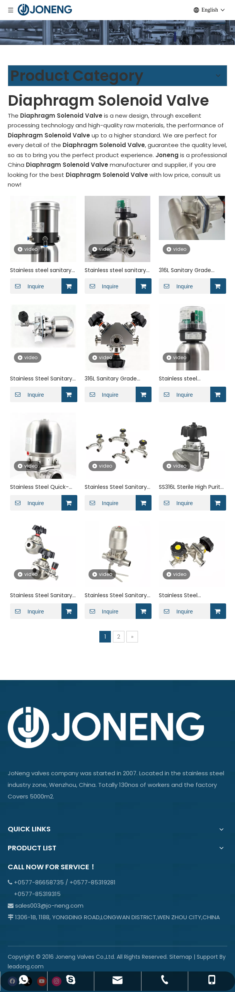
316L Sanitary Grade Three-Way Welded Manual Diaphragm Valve (185, 270)
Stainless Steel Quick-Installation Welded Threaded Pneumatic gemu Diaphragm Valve (42, 487)
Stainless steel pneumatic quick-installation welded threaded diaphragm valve (187, 379)
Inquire (27, 286)
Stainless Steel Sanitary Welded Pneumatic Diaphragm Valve (116, 595)
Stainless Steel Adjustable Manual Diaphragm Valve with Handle (188, 595)
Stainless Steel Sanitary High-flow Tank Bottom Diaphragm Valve (41, 595)
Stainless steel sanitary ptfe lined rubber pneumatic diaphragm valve (115, 270)
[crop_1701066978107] (117, 22)
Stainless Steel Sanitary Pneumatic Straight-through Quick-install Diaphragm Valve (41, 379)
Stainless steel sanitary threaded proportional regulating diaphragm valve (41, 270)
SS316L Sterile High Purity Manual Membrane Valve (191, 487)
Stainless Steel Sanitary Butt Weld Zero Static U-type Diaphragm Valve (117, 487)
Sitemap (180, 957)
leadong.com (26, 966)
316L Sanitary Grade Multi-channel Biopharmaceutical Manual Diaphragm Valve (111, 379)
